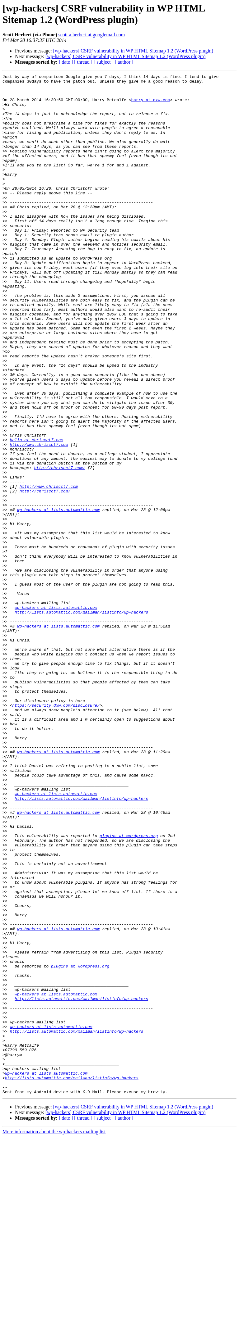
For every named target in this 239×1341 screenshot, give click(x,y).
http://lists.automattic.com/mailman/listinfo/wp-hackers (81, 720)
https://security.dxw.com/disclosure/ (56, 832)
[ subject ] (104, 62)
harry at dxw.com (150, 105)
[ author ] (124, 62)
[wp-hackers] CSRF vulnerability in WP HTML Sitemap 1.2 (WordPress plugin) (133, 50)
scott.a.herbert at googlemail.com (92, 34)
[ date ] (66, 62)
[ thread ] (83, 62)
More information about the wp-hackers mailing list (53, 1335)
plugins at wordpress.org (129, 988)
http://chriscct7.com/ (59, 547)
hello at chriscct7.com (36, 513)
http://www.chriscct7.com (39, 519)
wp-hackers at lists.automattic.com (58, 597)
